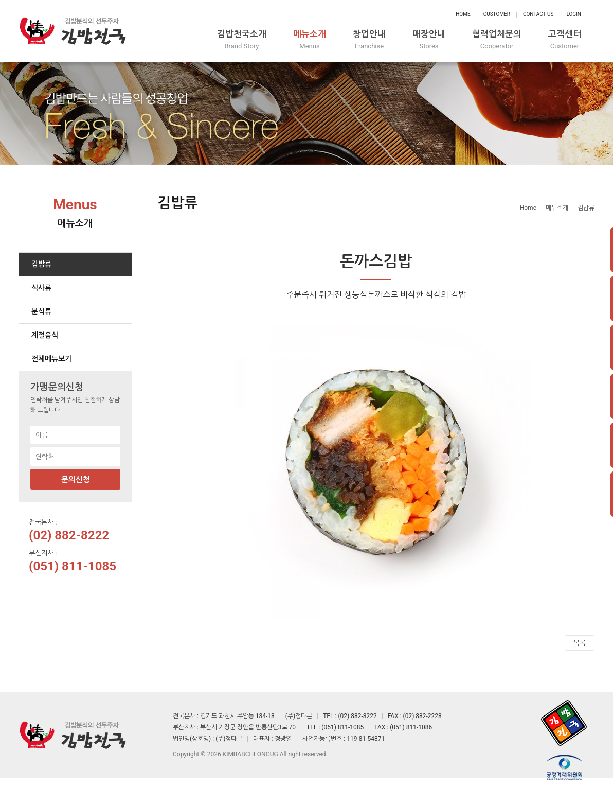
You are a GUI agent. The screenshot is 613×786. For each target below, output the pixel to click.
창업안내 (369, 40)
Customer (496, 14)
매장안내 (428, 40)
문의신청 (75, 479)
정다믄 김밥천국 (73, 31)
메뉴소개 (309, 40)
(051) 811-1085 (72, 566)
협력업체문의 (496, 40)
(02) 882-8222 (69, 535)
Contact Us (538, 14)
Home (463, 14)
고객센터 (564, 40)
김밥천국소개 (241, 40)
